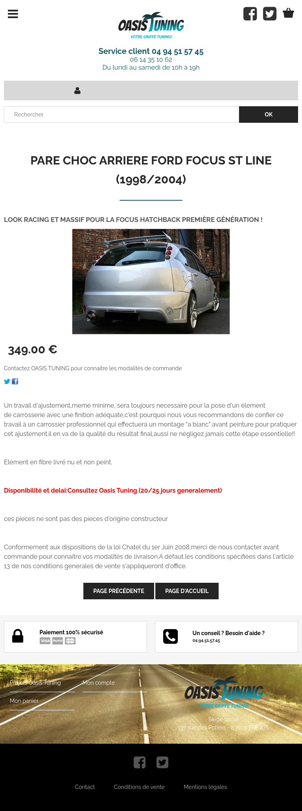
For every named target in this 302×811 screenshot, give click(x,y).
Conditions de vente (139, 787)
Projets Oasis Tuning (35, 683)
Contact (85, 787)
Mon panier (24, 701)
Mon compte (99, 683)
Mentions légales (205, 787)
